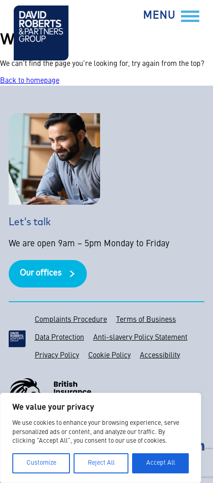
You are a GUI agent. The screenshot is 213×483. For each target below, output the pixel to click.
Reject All (101, 463)
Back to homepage (29, 81)
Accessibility (160, 355)
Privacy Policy (57, 355)
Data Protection (59, 338)
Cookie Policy (109, 355)
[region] (100, 438)
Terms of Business (146, 320)
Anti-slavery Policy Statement (140, 338)
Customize (41, 463)
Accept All (160, 463)
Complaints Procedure (71, 320)
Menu (159, 16)
